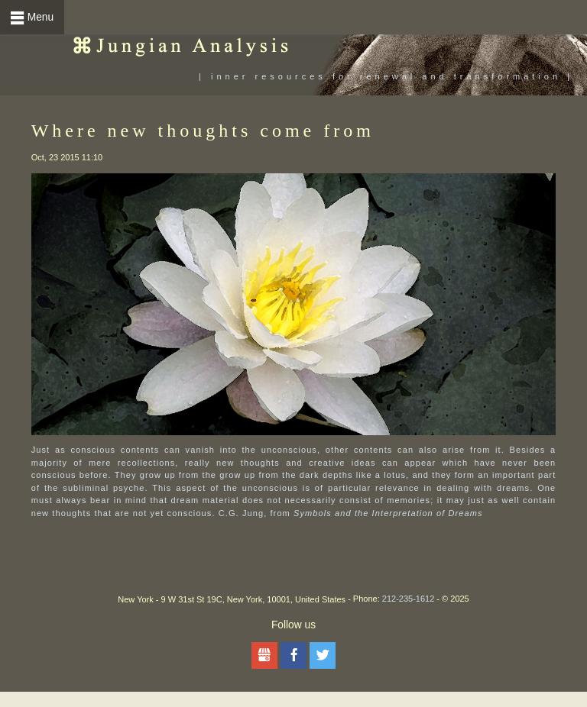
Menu (41, 17)
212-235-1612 (408, 598)
